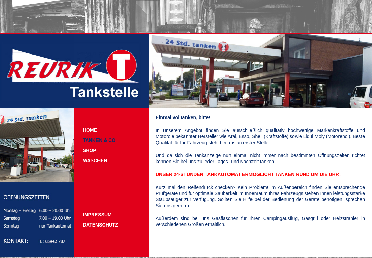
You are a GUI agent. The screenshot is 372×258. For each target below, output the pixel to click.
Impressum (97, 214)
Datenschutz (100, 225)
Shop (89, 150)
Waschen (95, 160)
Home (90, 130)
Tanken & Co (99, 140)
